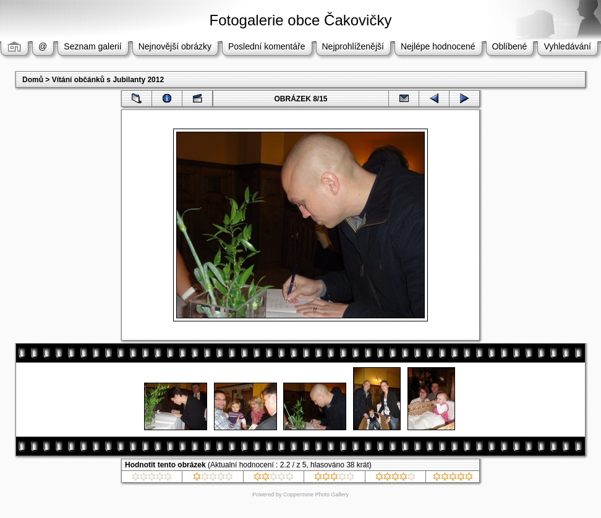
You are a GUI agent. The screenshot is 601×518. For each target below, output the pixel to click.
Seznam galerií (92, 46)
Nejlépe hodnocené (438, 46)
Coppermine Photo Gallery (316, 494)
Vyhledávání (567, 46)
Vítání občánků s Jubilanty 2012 (108, 79)
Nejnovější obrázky (175, 46)
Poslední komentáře (266, 46)
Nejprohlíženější (353, 46)
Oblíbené (509, 46)
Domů (32, 79)
